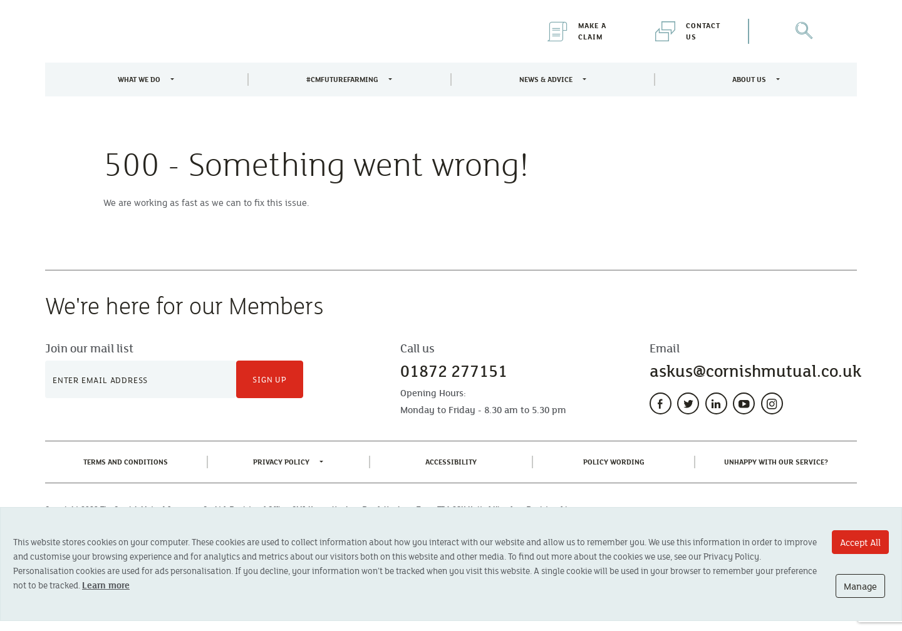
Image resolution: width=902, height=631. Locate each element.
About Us (749, 79)
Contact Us (687, 31)
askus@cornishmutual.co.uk (755, 371)
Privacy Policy (281, 461)
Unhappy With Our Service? (778, 461)
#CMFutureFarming (342, 79)
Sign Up (269, 379)
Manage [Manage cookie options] (860, 586)
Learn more (106, 585)
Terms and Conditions (128, 461)
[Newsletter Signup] (140, 379)
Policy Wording (616, 461)
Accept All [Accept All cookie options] (860, 542)
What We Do (139, 79)
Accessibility (453, 461)
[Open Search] (803, 31)
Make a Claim (576, 31)
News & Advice (546, 79)
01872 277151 (453, 371)
